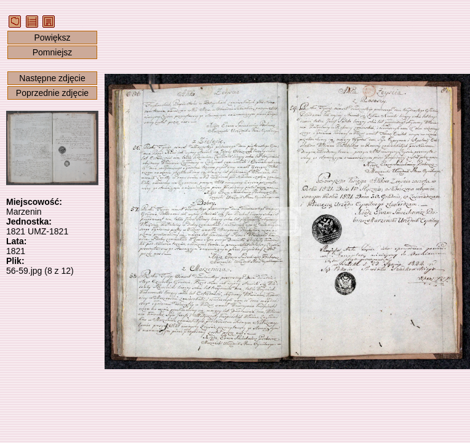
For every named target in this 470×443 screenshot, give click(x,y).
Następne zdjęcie (52, 78)
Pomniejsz (53, 52)
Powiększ (52, 37)
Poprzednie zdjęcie (52, 93)
